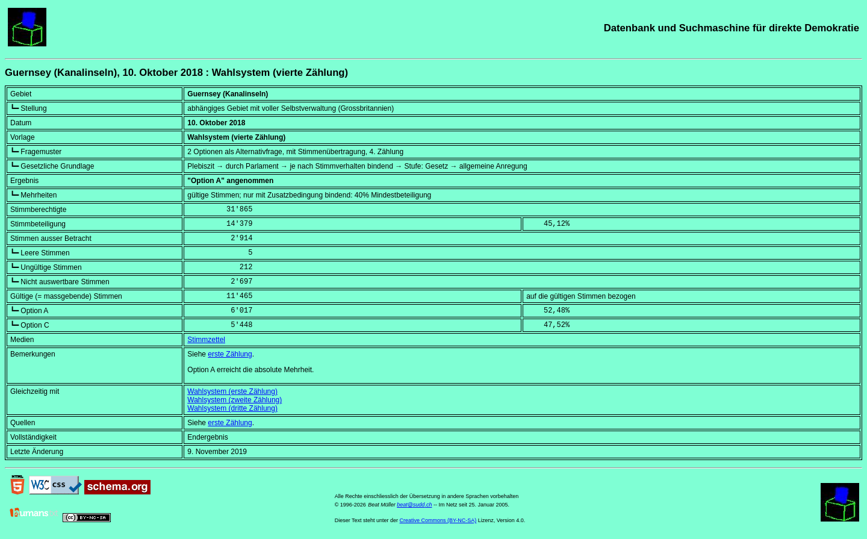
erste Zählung (230, 354)
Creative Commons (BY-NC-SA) (438, 520)
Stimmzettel (206, 339)
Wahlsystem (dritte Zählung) (232, 408)
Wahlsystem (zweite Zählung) (234, 400)
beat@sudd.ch (414, 505)
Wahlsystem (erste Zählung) (232, 391)
